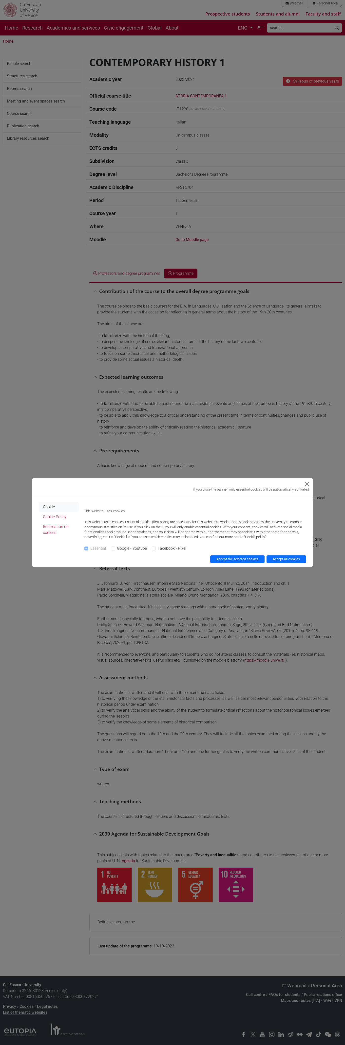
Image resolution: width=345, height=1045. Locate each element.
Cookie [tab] (49, 507)
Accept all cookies (286, 559)
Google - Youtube (132, 548)
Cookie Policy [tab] (54, 516)
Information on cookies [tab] (56, 529)
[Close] (307, 484)
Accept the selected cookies (237, 559)
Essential (98, 548)
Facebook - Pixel (172, 548)
